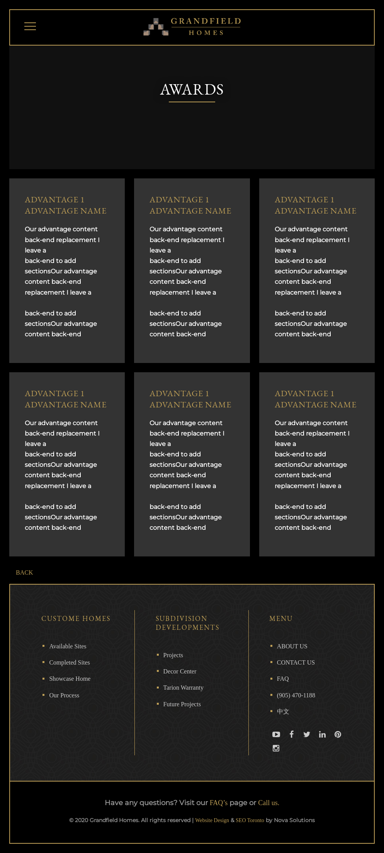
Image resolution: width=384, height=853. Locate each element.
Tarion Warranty (183, 687)
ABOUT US (292, 646)
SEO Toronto (250, 820)
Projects (173, 655)
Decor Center (180, 671)
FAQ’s (219, 803)
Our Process (64, 695)
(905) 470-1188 (296, 695)
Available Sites (67, 646)
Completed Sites (69, 662)
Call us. (268, 803)
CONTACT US (296, 662)
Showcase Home (69, 678)
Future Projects (182, 704)
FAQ (283, 678)
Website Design (212, 820)
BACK (24, 572)
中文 (283, 711)
